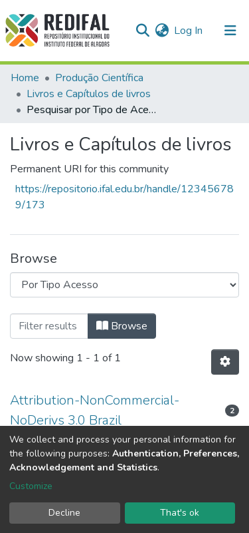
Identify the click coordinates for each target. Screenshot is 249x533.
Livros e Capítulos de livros (89, 94)
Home (25, 78)
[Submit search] (142, 31)
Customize (30, 486)
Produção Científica (99, 78)
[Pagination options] (225, 362)
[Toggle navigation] (230, 30)
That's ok (179, 512)
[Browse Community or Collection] (124, 284)
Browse (121, 326)
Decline (64, 512)
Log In (189, 30)
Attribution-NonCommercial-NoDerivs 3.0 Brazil (94, 410)
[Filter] (49, 326)
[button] (161, 31)
